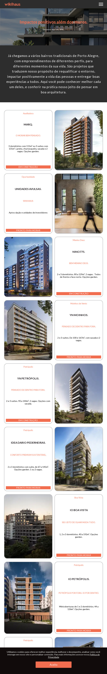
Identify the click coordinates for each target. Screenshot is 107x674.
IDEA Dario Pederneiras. (28, 442)
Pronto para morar (28, 230)
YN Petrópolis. (28, 378)
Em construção (28, 167)
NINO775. (78, 251)
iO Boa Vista (79, 510)
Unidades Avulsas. (28, 189)
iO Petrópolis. (79, 579)
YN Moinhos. (79, 315)
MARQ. (28, 124)
